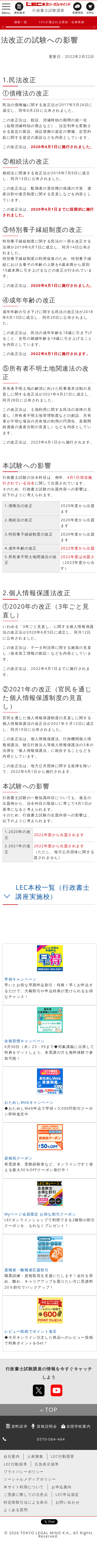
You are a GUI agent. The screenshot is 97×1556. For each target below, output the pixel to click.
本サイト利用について (24, 1486)
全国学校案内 (78, 1426)
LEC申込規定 (67, 1494)
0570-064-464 (51, 1439)
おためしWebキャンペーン (29, 1102)
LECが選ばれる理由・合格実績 (61, 22)
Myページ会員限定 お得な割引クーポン (40, 1214)
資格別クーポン (18, 1158)
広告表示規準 (47, 1464)
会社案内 (12, 1456)
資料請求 (19, 1426)
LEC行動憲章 (62, 1456)
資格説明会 (47, 1426)
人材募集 (35, 1456)
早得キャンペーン (20, 979)
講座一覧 (20, 22)
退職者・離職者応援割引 (26, 1269)
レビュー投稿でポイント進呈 (30, 1331)
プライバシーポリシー (24, 1471)
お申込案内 (61, 1486)
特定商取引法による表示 (26, 1502)
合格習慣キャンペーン (24, 1040)
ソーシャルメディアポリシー (30, 1479)
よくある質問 (16, 1509)
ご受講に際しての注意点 (26, 1494)
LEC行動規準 (15, 1464)
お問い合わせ (68, 1502)
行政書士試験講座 (48, 10)
